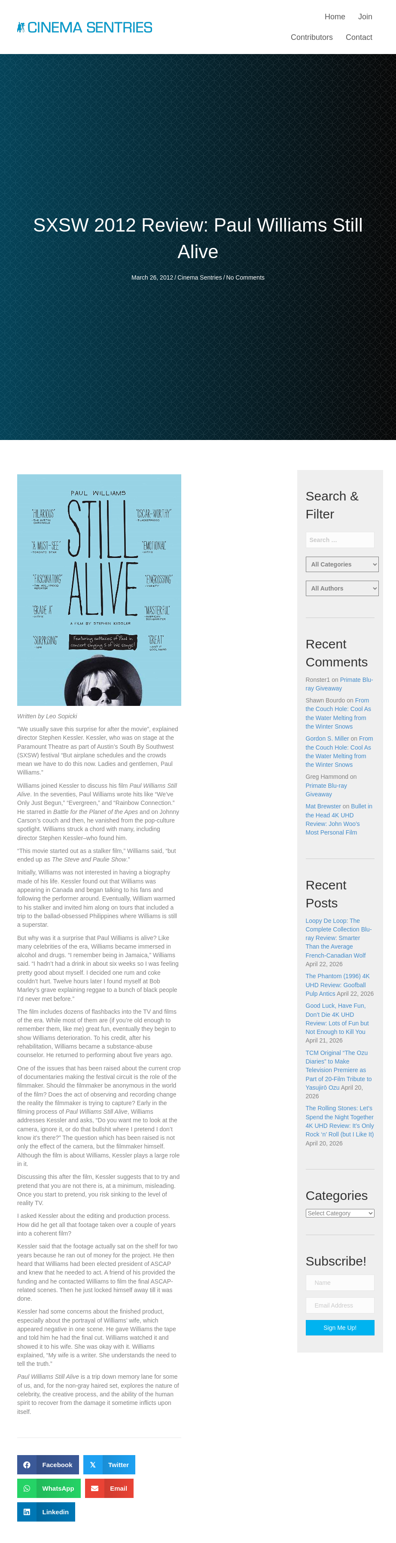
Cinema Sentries (199, 277)
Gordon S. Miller (327, 738)
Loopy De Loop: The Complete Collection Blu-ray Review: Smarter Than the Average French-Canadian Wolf (339, 938)
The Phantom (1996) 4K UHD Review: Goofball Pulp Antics (338, 985)
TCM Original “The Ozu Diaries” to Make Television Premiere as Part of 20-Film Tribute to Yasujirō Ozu (339, 1070)
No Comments (245, 277)
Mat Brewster (323, 806)
